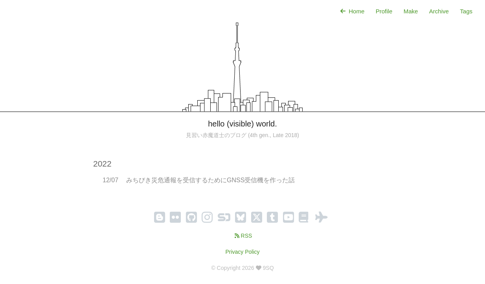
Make (411, 11)
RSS (242, 236)
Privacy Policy (242, 252)
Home (351, 11)
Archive (439, 11)
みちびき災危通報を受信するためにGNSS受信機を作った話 (210, 180)
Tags (466, 11)
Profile (384, 11)
